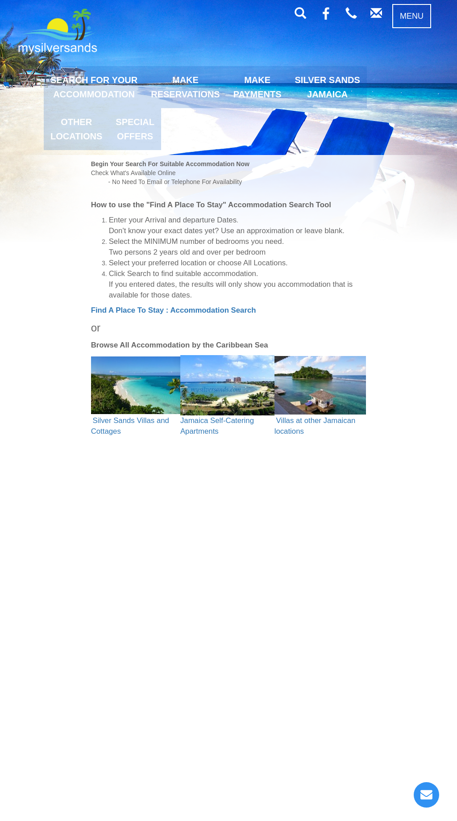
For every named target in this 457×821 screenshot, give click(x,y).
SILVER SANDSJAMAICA (327, 87)
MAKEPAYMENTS (257, 87)
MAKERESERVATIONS (185, 87)
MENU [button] (412, 16)
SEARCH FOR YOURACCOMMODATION (93, 87)
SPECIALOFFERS (135, 129)
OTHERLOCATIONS (76, 129)
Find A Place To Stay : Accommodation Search (173, 310)
